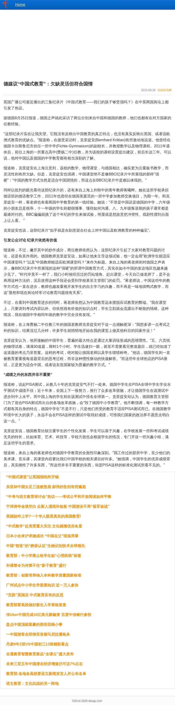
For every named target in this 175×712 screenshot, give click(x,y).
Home (20, 5)
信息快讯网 (164, 90)
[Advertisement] (87, 42)
